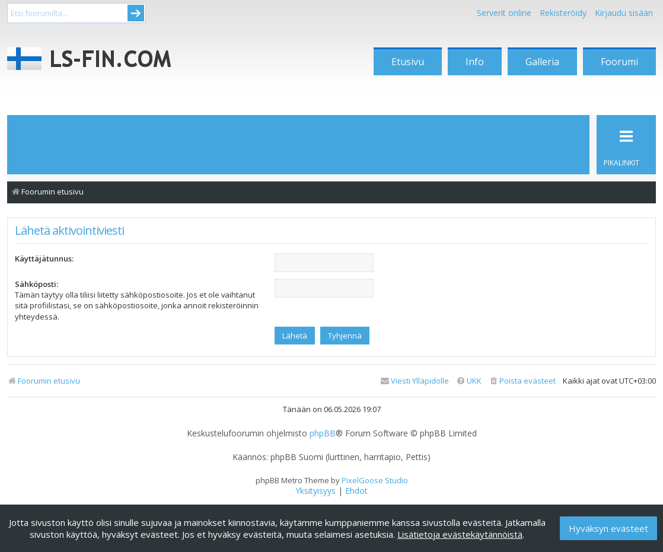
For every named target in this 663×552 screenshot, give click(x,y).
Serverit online (504, 12)
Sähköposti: (36, 284)
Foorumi (619, 61)
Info (475, 61)
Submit (135, 13)
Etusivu (407, 61)
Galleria (542, 61)
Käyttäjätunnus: (44, 258)
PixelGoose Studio (375, 480)
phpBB (323, 433)
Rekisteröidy (563, 12)
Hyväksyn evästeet (608, 528)
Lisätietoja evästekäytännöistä (459, 534)
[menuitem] (522, 381)
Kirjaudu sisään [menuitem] (624, 12)
